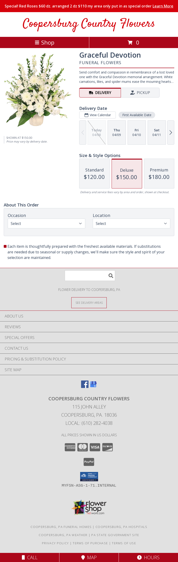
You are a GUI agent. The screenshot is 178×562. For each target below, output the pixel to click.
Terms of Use (124, 543)
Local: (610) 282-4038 (89, 423)
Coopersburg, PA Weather (63, 535)
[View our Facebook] (85, 386)
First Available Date (136, 115)
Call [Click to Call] (30, 557)
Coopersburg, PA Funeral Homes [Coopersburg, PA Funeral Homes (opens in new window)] (61, 527)
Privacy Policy (55, 543)
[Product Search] (90, 275)
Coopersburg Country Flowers (89, 24)
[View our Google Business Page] (93, 386)
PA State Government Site (115, 535)
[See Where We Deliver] (89, 302)
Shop (44, 42)
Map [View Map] (89, 557)
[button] (89, 476)
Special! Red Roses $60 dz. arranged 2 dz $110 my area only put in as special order (89, 6)
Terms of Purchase (90, 543)
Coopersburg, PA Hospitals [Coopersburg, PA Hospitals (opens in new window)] (121, 527)
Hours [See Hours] (148, 557)
